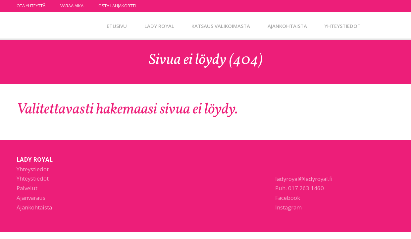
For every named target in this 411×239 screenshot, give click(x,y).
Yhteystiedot (342, 26)
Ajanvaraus (31, 197)
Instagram (288, 207)
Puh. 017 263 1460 (299, 188)
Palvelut (27, 188)
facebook (382, 5)
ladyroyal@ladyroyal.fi (304, 179)
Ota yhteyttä (31, 6)
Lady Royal (51, 26)
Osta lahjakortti (117, 6)
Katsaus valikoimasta (220, 26)
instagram (391, 5)
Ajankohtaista (287, 26)
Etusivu (117, 26)
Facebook (287, 197)
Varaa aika (71, 6)
